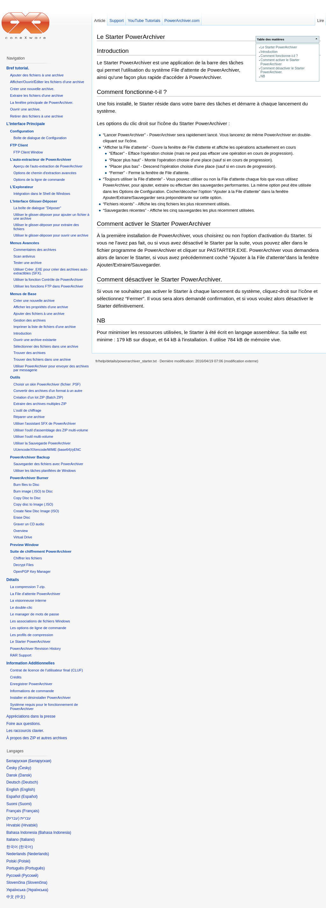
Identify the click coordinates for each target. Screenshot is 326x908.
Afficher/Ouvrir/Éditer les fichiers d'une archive (47, 82)
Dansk (24, 775)
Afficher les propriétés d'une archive (40, 307)
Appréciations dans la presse (30, 716)
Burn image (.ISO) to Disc (33, 491)
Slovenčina (36, 882)
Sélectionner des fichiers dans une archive (45, 346)
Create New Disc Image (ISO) (36, 511)
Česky (24, 768)
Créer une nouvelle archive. (32, 89)
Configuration (22, 131)
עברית (13, 818)
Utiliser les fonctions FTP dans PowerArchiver (48, 286)
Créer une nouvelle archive (33, 300)
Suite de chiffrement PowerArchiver (40, 551)
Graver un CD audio (28, 524)
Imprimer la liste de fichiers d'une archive (44, 327)
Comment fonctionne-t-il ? (279, 56)
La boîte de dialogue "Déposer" (37, 208)
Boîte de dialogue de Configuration (40, 138)
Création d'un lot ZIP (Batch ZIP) (38, 397)
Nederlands (38, 854)
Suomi (24, 804)
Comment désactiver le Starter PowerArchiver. (159, 279)
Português (35, 868)
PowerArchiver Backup (30, 457)
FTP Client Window (28, 152)
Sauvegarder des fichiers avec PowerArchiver (48, 464)
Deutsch (30, 782)
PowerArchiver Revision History (35, 648)
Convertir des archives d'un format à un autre (47, 391)
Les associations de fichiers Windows (40, 621)
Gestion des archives (29, 320)
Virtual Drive (22, 537)
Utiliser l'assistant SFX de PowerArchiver (44, 423)
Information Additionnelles (30, 663)
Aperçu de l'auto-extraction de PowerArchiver (47, 166)
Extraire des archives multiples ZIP (40, 404)
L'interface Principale (25, 124)
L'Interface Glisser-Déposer (33, 201)
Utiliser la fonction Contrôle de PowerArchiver (48, 279)
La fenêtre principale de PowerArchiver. (41, 102)
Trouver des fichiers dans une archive (42, 359)
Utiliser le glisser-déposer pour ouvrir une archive (50, 235)
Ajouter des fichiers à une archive (36, 75)
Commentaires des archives (34, 250)
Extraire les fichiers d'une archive (36, 95)
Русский (30, 875)
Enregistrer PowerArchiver (31, 684)
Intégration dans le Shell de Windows (41, 193)
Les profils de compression (31, 635)
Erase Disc (21, 517)
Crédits (15, 677)
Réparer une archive (29, 417)
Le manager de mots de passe (34, 614)
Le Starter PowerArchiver (278, 47)
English (27, 789)
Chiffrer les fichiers (27, 558)
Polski (24, 861)
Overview (20, 531)
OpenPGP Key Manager (32, 571)
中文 (20, 897)
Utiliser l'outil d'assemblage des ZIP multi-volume (50, 430)
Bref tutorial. (17, 68)
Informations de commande (32, 691)
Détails (12, 580)
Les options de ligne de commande (38, 628)
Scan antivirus (24, 256)
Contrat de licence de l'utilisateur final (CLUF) (46, 670)
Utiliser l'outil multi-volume (33, 436)
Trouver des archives (29, 353)
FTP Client (19, 145)
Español (29, 796)
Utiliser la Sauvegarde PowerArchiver (41, 443)
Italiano (27, 839)
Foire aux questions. (23, 723)
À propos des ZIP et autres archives (36, 738)
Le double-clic (21, 607)
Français (30, 811)
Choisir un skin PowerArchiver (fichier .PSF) (47, 384)
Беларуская (39, 761)
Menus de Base (23, 294)
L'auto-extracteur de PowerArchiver (40, 159)
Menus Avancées (24, 243)
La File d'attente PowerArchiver (35, 594)
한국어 (26, 847)
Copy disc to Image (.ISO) (33, 504)
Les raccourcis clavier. (25, 730)
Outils (15, 377)
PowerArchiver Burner (29, 478)
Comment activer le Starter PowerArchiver (279, 62)
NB (262, 76)
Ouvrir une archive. (25, 109)
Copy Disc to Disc (26, 498)
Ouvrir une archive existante (34, 340)
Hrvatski (29, 825)
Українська (37, 890)
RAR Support (20, 655)
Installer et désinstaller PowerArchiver (40, 697)
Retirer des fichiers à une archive (36, 116)
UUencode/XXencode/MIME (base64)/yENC (47, 449)
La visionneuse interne (28, 600)
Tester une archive (27, 263)
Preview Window (24, 545)
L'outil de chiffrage (27, 410)
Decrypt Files (23, 565)
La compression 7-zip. (27, 587)
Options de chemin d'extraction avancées (44, 173)
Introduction (268, 51)
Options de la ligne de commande (39, 179)
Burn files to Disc (26, 484)
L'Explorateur (21, 187)
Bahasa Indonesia (54, 832)
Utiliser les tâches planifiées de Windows (44, 470)
